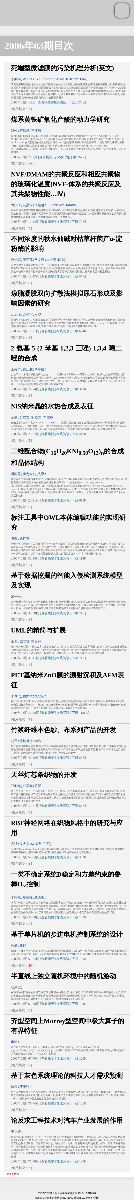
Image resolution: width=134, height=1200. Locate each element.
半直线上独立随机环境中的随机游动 (63, 976)
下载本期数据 (11, 1174)
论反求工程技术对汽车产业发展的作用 (67, 1120)
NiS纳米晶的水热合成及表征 (52, 406)
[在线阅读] (59, 102)
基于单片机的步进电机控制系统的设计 (67, 934)
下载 (71, 102)
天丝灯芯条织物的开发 (44, 774)
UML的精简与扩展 (38, 630)
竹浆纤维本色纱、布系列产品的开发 (63, 730)
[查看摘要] (44, 102)
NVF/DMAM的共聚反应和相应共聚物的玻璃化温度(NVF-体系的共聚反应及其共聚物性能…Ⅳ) (66, 184)
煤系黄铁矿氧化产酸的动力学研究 (60, 119)
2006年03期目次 (38, 45)
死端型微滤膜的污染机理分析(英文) (62, 68)
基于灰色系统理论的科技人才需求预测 (67, 1075)
